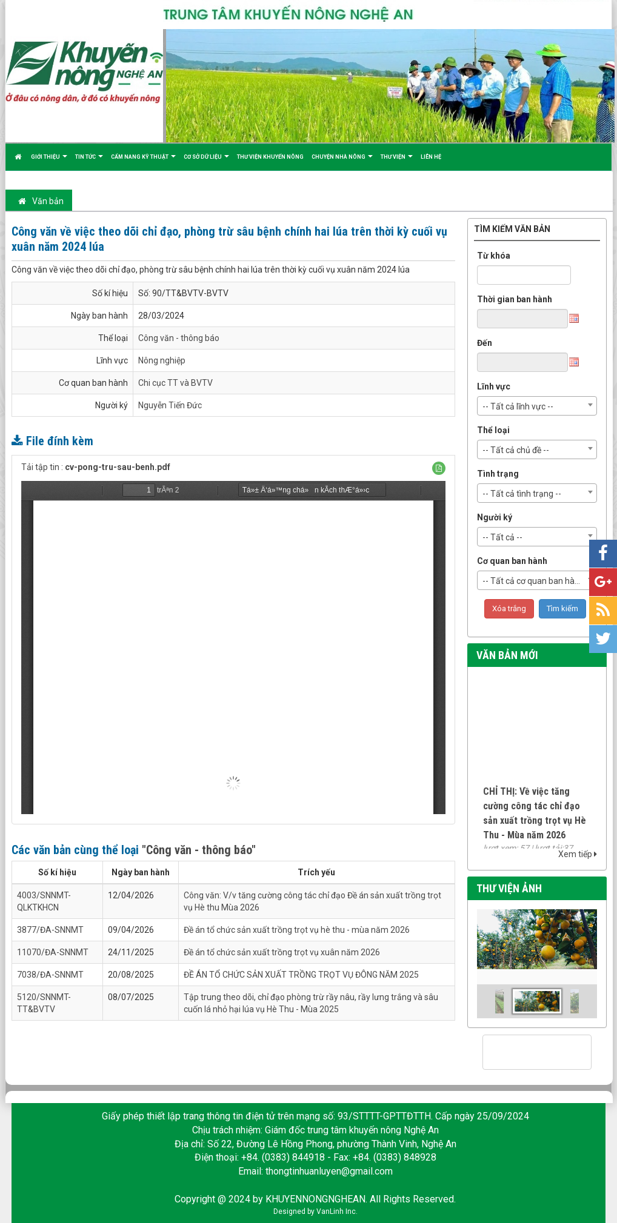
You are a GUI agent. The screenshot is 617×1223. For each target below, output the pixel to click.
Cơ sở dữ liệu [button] (206, 162)
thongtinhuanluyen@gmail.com (329, 1171)
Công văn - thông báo (178, 338)
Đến (484, 343)
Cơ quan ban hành (512, 561)
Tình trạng (498, 474)
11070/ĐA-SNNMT (52, 952)
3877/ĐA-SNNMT (50, 930)
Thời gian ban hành (514, 299)
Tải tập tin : (95, 467)
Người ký (494, 517)
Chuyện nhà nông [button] (342, 162)
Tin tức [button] (89, 162)
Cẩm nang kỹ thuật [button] (143, 162)
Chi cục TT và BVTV (175, 383)
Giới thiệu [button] (49, 162)
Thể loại (493, 430)
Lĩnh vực (493, 386)
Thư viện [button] (397, 162)
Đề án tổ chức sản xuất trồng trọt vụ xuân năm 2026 (282, 952)
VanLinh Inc (336, 1211)
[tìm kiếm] (522, 1053)
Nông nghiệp (161, 360)
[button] (439, 468)
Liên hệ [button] (431, 157)
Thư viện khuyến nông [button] (270, 157)
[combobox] (537, 406)
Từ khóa (493, 255)
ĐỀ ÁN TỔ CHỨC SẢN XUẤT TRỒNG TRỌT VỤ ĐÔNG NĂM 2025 (301, 974)
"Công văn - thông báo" (199, 850)
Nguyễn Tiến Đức (170, 405)
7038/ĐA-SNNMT (50, 974)
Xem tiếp (577, 854)
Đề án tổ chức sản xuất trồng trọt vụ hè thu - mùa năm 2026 (297, 930)
